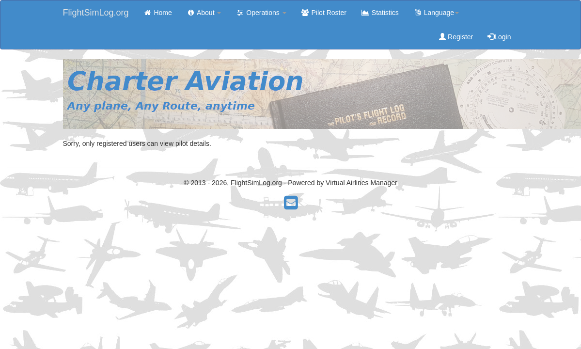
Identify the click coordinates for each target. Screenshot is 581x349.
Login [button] (499, 37)
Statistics (380, 12)
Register (456, 37)
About (204, 12)
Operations (261, 12)
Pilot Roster (323, 12)
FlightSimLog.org (96, 12)
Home (157, 12)
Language (436, 12)
